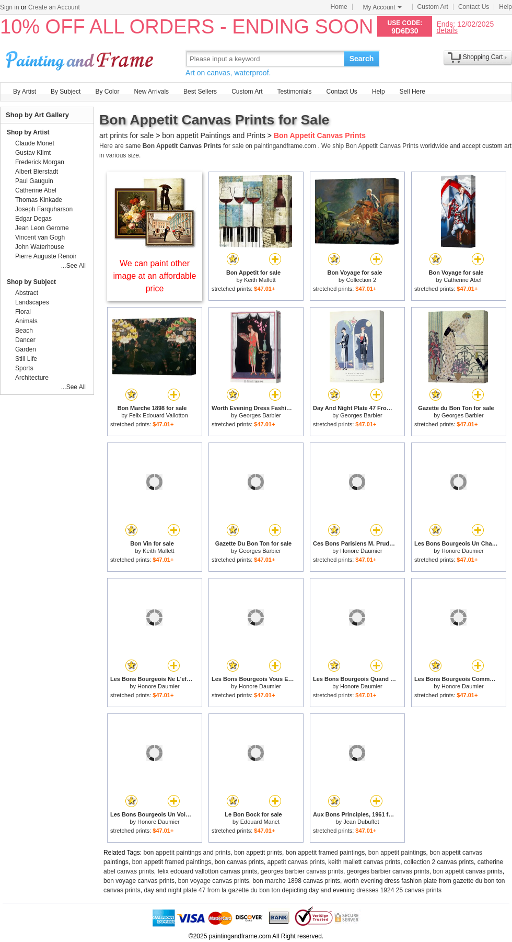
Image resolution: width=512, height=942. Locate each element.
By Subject (65, 91)
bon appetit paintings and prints (187, 852)
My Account (382, 7)
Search (362, 58)
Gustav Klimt (33, 152)
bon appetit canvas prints (467, 871)
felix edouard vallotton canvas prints (207, 871)
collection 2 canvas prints (439, 862)
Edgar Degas (33, 218)
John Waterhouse (39, 247)
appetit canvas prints (296, 862)
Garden (25, 349)
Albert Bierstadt (36, 171)
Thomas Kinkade (38, 199)
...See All (73, 265)
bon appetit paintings (397, 852)
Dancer (25, 340)
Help (505, 6)
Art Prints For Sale (81, 58)
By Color (107, 91)
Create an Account (54, 7)
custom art (496, 146)
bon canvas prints (239, 862)
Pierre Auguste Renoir (45, 256)
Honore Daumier (361, 551)
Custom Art (432, 6)
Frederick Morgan (39, 162)
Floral (23, 311)
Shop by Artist (28, 132)
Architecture (32, 377)
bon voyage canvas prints (138, 880)
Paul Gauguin (34, 181)
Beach (24, 330)
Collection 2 (361, 280)
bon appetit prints (258, 852)
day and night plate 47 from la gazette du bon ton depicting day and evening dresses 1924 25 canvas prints (292, 890)
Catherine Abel (462, 280)
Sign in (9, 7)
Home (339, 6)
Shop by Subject (31, 282)
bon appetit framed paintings (325, 852)
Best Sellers (200, 91)
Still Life (26, 358)
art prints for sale (126, 135)
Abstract (26, 293)
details (446, 30)
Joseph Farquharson (44, 209)
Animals (26, 321)
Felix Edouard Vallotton (158, 415)
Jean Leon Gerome (42, 228)
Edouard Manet (260, 822)
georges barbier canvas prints (302, 871)
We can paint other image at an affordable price (154, 276)
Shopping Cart (483, 57)
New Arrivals (151, 91)
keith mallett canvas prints (364, 862)
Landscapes (32, 302)
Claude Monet (34, 143)
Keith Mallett (260, 280)
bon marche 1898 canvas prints (296, 880)
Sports (24, 368)
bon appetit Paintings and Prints (213, 135)
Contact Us (473, 6)
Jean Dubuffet (361, 822)
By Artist (24, 91)
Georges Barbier (260, 415)
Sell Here (412, 91)
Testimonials (294, 91)
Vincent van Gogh (40, 237)
